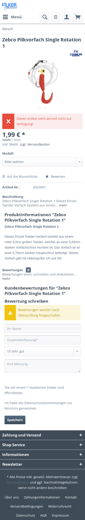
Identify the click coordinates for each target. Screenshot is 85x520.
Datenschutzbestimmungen (45, 403)
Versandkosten (18, 482)
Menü (12, 16)
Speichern (15, 420)
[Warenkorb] (77, 17)
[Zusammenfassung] (42, 339)
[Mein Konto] (66, 17)
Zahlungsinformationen (42, 497)
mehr (62, 205)
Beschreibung (12, 196)
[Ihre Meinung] (42, 366)
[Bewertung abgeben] (42, 351)
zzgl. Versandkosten (35, 144)
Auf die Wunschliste (19, 176)
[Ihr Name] (42, 328)
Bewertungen (12, 270)
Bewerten (55, 176)
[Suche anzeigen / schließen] (44, 17)
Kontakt (71, 497)
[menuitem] (12, 17)
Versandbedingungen (26, 506)
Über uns (12, 497)
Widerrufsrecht (59, 506)
